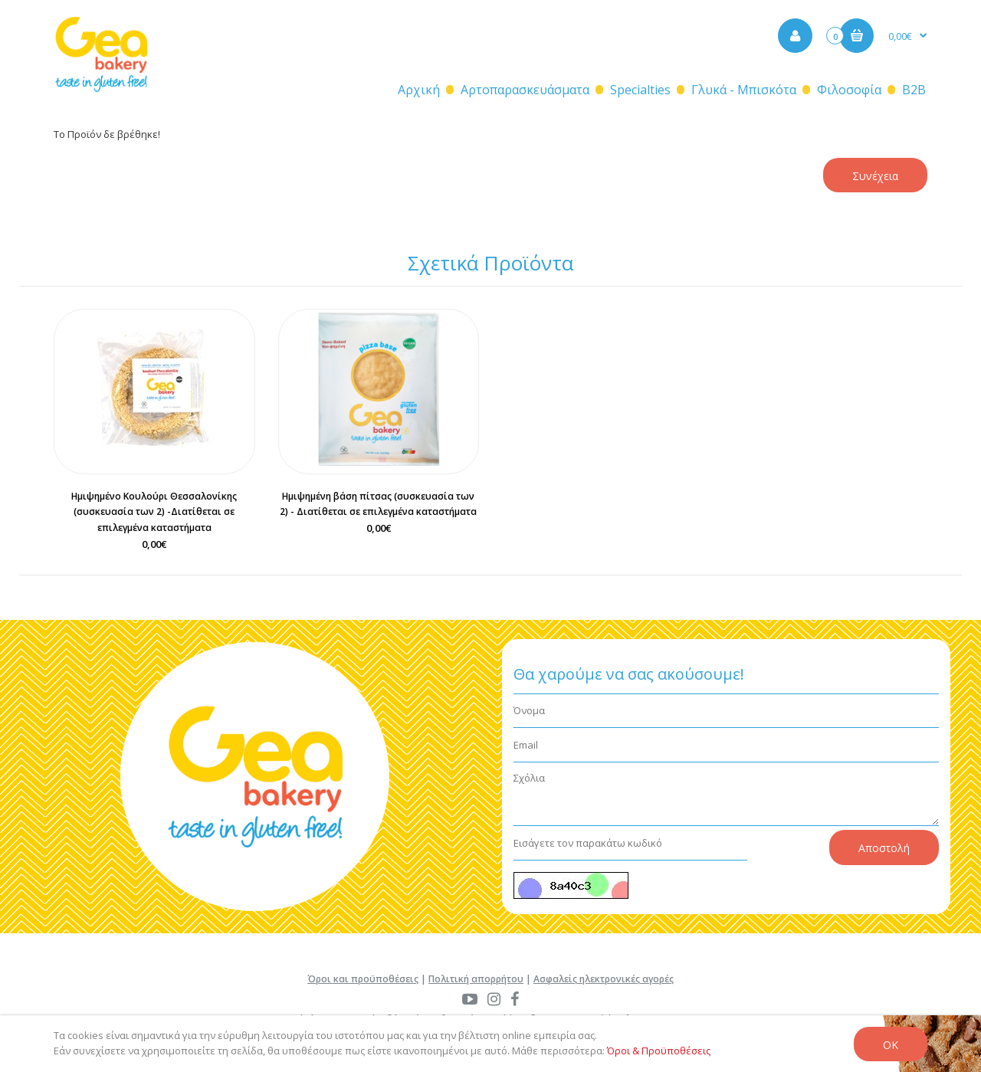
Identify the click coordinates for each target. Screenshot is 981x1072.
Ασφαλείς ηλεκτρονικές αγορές (603, 978)
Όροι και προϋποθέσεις (362, 978)
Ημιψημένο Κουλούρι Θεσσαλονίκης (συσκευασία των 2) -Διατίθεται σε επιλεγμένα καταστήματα (154, 512)
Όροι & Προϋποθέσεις (658, 1050)
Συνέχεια (875, 176)
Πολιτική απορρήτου (475, 978)
